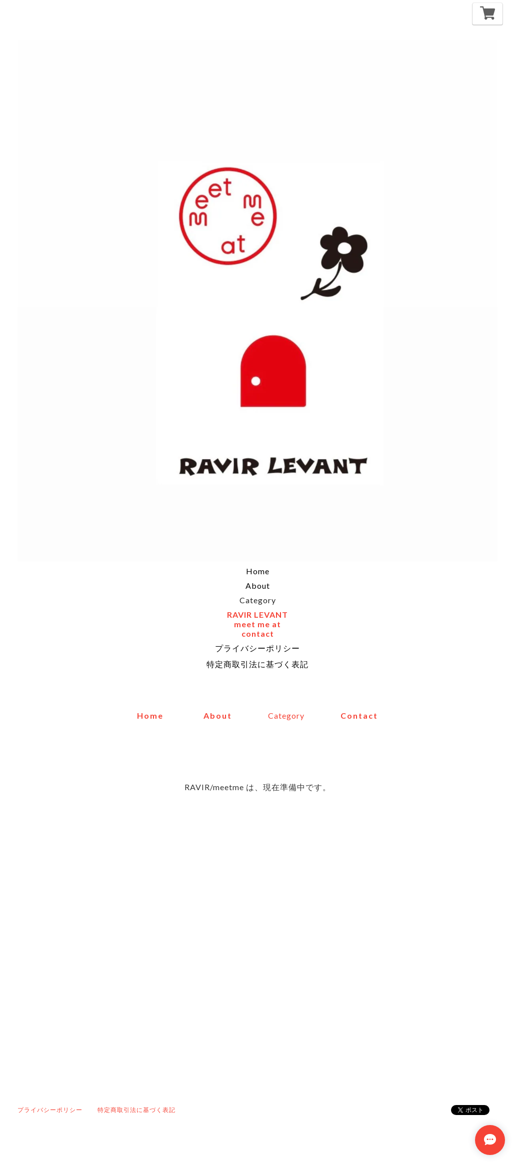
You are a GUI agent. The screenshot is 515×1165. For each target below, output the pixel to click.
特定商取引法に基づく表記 (257, 664)
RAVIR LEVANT (257, 614)
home (150, 715)
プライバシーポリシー (257, 648)
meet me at (257, 624)
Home (258, 571)
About (258, 585)
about (218, 715)
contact (258, 633)
